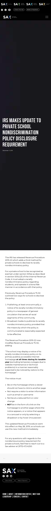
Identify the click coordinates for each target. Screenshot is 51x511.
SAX (6, 4)
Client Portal (18, 9)
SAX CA (19, 4)
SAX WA (31, 4)
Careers (16, 496)
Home (5, 494)
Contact (25, 496)
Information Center (23, 494)
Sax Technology (44, 4)
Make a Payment (32, 9)
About (10, 494)
